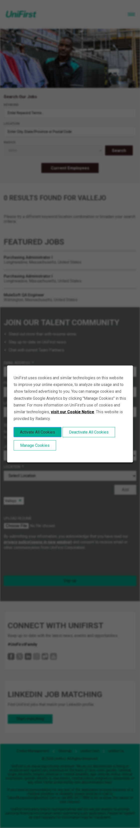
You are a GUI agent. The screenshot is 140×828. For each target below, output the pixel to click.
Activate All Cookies (37, 432)
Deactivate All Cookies (89, 432)
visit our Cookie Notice (72, 411)
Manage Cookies (35, 445)
